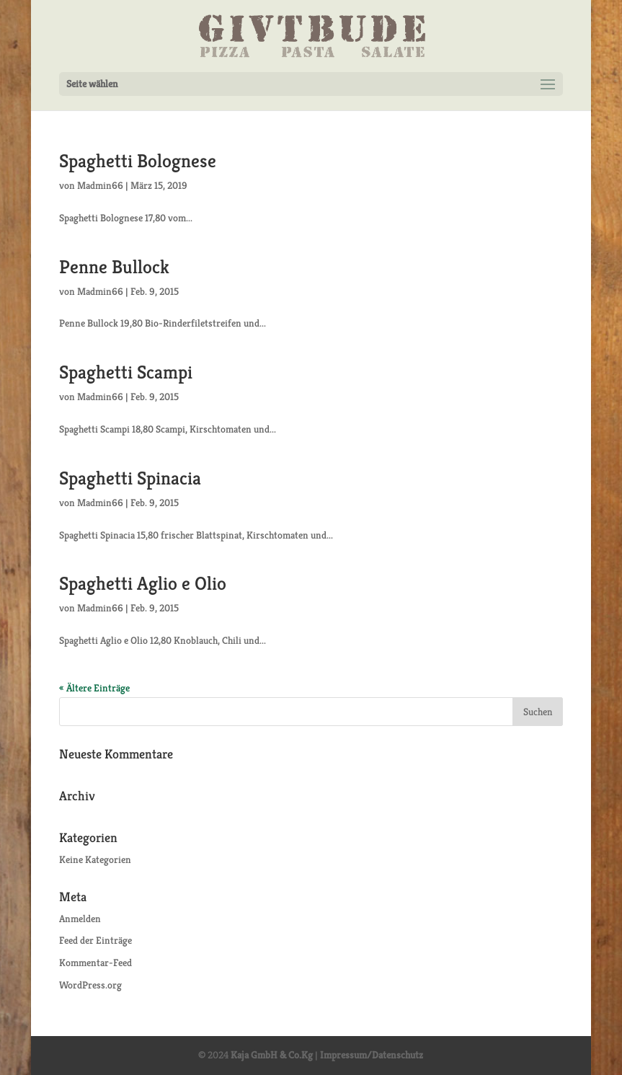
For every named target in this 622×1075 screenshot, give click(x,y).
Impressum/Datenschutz (371, 1054)
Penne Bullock (114, 266)
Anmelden (80, 918)
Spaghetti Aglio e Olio (142, 583)
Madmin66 (100, 185)
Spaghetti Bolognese (137, 160)
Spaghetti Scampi (125, 372)
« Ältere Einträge (94, 687)
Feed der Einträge (95, 940)
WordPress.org (90, 984)
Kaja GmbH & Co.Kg (272, 1054)
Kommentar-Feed (95, 962)
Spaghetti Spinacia (130, 478)
